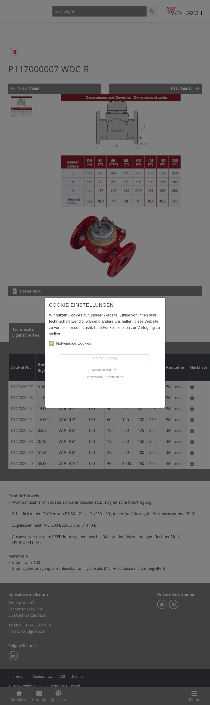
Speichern (105, 359)
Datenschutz (114, 377)
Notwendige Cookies (70, 343)
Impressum (95, 377)
